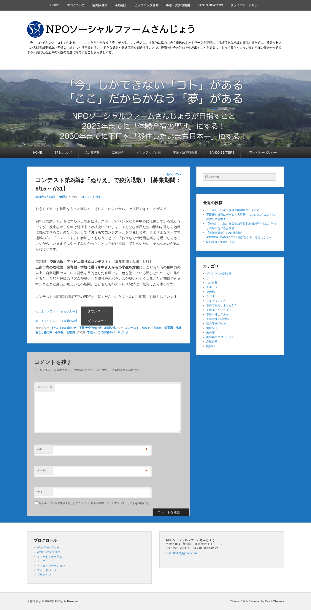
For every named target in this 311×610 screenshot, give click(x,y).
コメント (44, 386)
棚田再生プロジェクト (220, 337)
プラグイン (44, 574)
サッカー (211, 278)
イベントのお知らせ (63, 327)
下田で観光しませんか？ (221, 305)
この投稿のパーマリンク (113, 332)
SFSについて (76, 5)
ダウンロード (97, 311)
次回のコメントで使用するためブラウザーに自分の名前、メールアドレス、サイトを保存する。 (95, 503)
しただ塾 (211, 282)
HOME (54, 5)
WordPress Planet (48, 547)
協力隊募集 (99, 5)
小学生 (59, 332)
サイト (41, 491)
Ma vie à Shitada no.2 (220, 241)
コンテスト (132, 327)
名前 (40, 449)
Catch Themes (274, 601)
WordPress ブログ (48, 552)
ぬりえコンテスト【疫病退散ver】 (57, 320)
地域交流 (110, 327)
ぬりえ (146, 327)
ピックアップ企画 (146, 5)
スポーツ (211, 287)
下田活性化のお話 (90, 327)
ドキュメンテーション (51, 565)
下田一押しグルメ (217, 314)
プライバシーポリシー (245, 5)
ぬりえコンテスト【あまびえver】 (57, 311)
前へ (167, 174)
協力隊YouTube (216, 323)
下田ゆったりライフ (219, 309)
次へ (180, 174)
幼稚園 (70, 332)
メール (41, 470)
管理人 (63, 197)
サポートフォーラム (49, 556)
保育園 (168, 327)
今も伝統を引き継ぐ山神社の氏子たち (233, 210)
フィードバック (47, 570)
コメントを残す (91, 197)
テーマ (41, 561)
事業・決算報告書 (178, 5)
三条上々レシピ (216, 300)
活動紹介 (121, 5)
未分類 (210, 332)
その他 (210, 291)
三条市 (157, 327)
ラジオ (210, 296)
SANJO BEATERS (210, 5)
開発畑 (210, 346)
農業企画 (211, 341)
